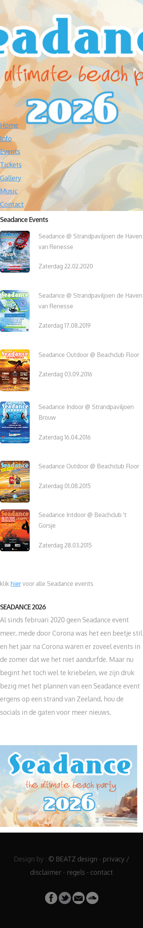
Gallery (10, 178)
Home (9, 125)
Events (10, 151)
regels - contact (90, 872)
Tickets (11, 164)
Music (9, 191)
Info (6, 138)
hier (16, 583)
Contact (12, 204)
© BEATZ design (72, 859)
